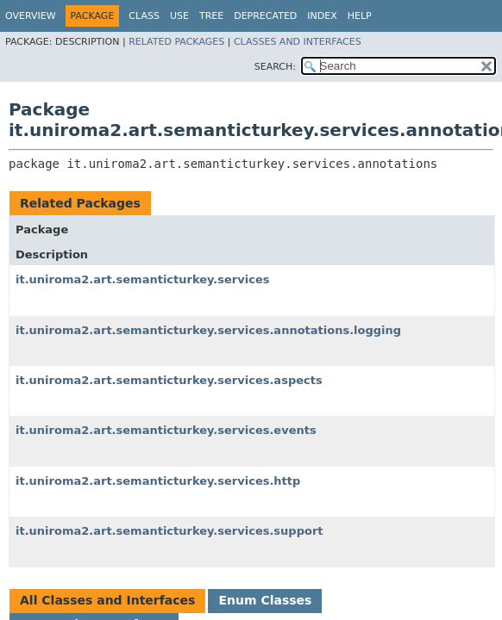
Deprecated (265, 16)
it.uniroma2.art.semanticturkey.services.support (169, 530)
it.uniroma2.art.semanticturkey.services (142, 279)
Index (321, 16)
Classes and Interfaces (297, 41)
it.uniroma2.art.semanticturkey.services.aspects (169, 380)
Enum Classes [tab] (264, 600)
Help (360, 16)
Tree (211, 16)
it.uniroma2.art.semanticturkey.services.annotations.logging (208, 330)
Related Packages (176, 41)
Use (179, 16)
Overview (30, 16)
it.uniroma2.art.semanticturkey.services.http (158, 480)
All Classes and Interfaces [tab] (107, 600)
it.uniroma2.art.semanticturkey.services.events (166, 430)
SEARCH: (275, 66)
